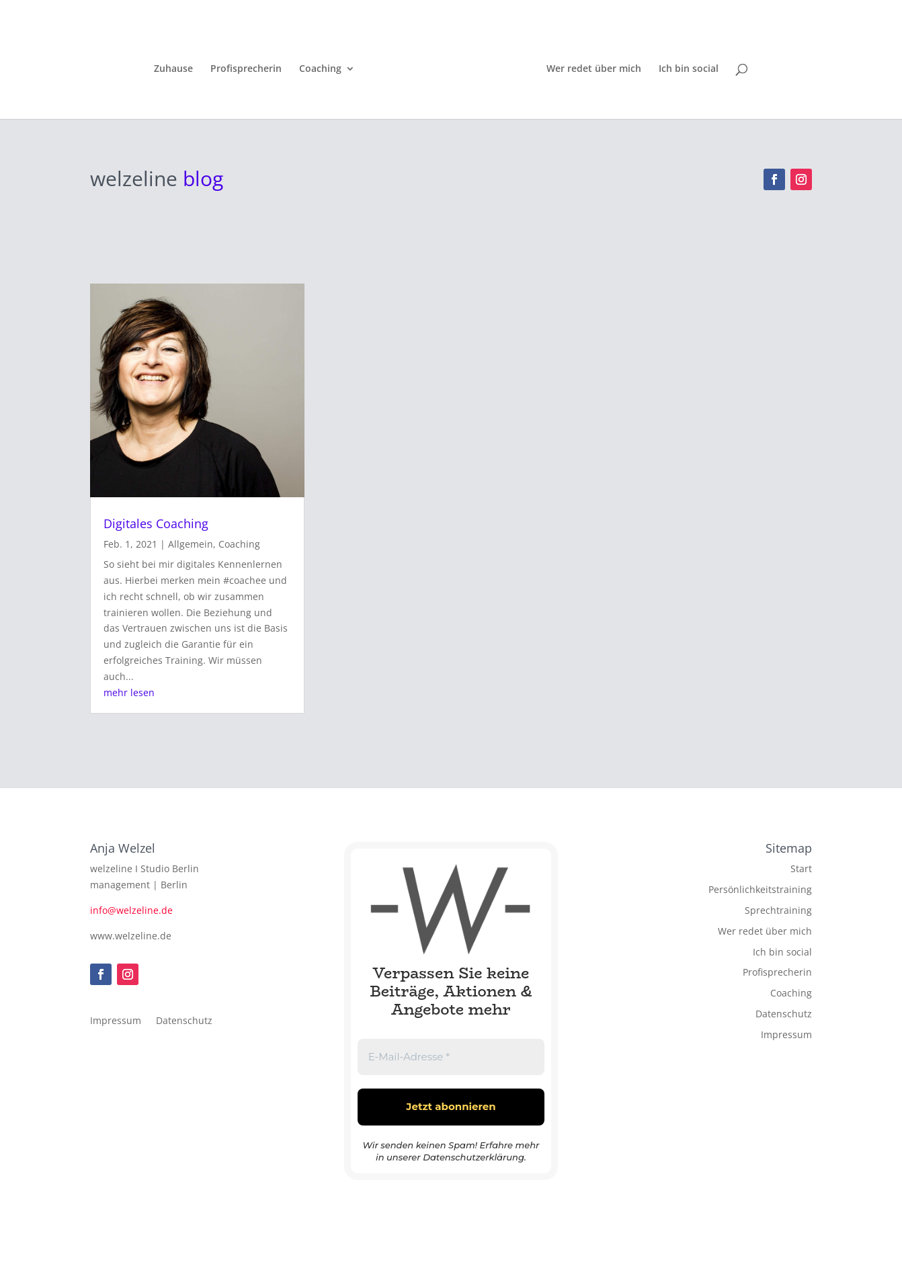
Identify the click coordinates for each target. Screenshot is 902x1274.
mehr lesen (129, 692)
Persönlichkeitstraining (760, 889)
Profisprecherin (248, 67)
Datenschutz (184, 1021)
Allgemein (190, 544)
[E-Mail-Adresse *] (451, 1057)
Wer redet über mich (591, 67)
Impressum (115, 1021)
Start (801, 868)
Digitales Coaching (156, 523)
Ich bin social (686, 67)
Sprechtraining (778, 910)
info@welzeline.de (131, 910)
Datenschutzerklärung (473, 1157)
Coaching (323, 67)
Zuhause (176, 67)
